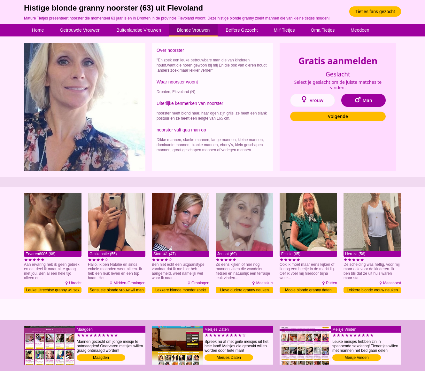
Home (38, 30)
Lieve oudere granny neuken (244, 290)
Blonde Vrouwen (193, 30)
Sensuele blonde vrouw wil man (117, 290)
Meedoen (360, 30)
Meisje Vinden (356, 357)
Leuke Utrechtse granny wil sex (53, 290)
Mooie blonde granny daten (308, 290)
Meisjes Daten (229, 357)
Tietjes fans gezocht (375, 11)
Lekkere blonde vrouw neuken (372, 290)
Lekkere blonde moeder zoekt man (180, 290)
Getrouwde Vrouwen (80, 30)
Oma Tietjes (323, 30)
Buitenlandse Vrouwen (138, 30)
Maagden (101, 357)
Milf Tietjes (284, 30)
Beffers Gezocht (242, 30)
